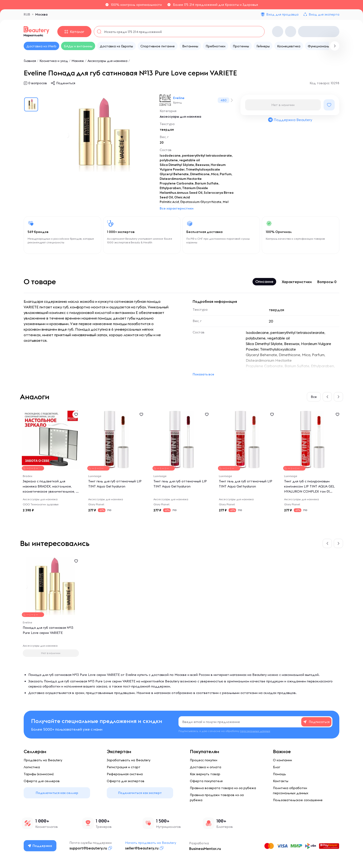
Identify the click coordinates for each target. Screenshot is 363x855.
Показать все (203, 374)
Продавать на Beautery (43, 760)
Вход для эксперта (324, 14)
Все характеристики (177, 208)
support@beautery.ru (88, 848)
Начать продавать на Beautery (150, 843)
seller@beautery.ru (142, 848)
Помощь (279, 774)
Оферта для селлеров (42, 781)
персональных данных (255, 731)
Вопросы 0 (327, 281)
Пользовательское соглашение (298, 800)
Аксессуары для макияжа (107, 61)
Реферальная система (125, 774)
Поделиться (65, 83)
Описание (264, 281)
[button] (327, 396)
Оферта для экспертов (125, 781)
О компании (282, 760)
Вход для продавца (282, 14)
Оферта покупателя (206, 781)
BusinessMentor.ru (205, 848)
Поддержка (40, 846)
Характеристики (297, 281)
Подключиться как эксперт (140, 793)
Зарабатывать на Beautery (128, 760)
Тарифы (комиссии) (39, 774)
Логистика (32, 767)
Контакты (280, 781)
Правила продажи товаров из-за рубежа (217, 797)
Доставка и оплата (205, 767)
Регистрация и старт (123, 767)
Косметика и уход (53, 61)
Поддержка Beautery (290, 120)
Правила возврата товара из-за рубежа (223, 788)
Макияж (77, 61)
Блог (276, 767)
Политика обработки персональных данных (290, 790)
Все (314, 397)
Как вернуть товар (205, 774)
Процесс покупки (203, 760)
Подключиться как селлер (57, 793)
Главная (30, 61)
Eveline (179, 98)
